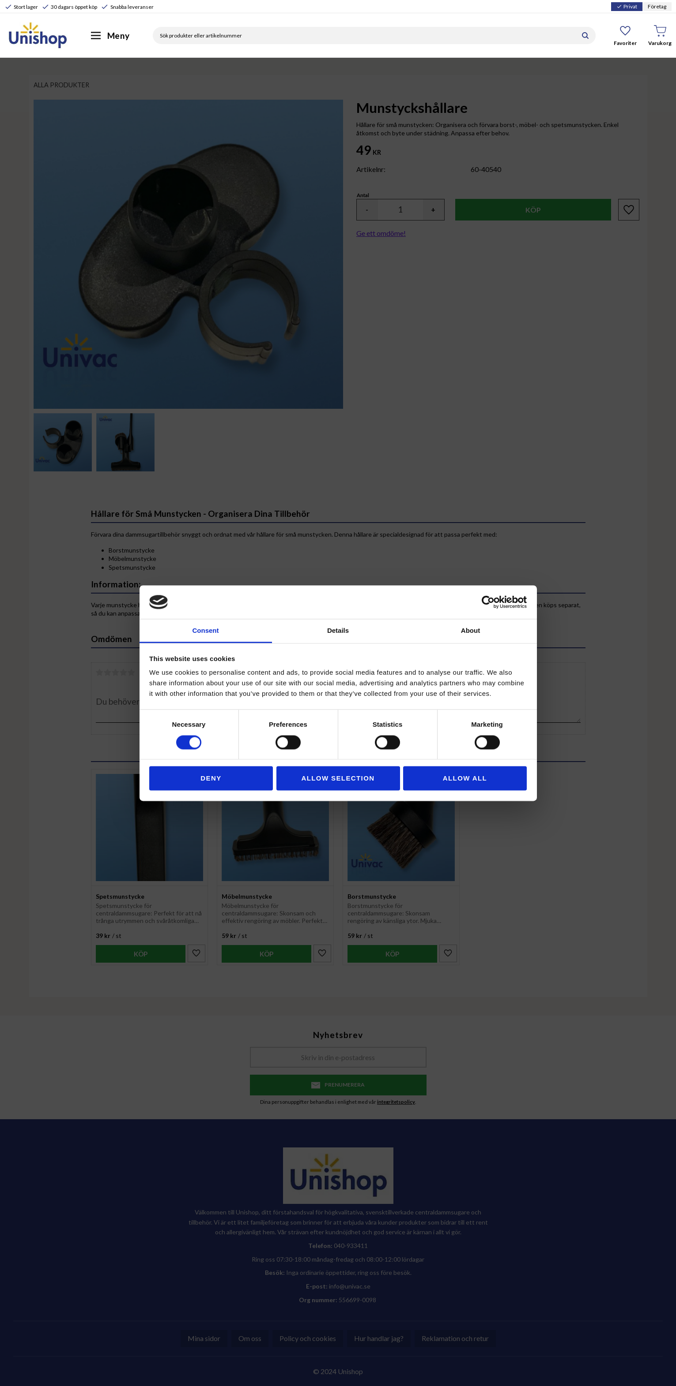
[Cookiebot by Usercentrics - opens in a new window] (488, 602)
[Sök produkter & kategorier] (364, 35)
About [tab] (470, 631)
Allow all (465, 778)
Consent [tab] (206, 631)
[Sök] (585, 35)
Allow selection (338, 778)
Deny (210, 778)
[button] (625, 35)
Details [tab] (338, 631)
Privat (626, 6)
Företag (657, 6)
